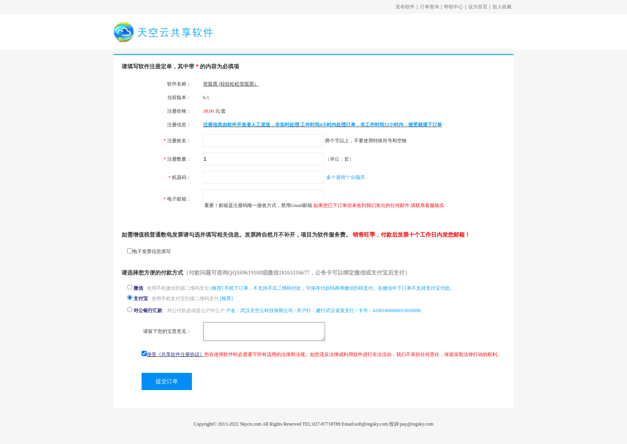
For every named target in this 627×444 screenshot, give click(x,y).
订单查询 (429, 7)
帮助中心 (453, 7)
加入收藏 (501, 7)
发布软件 (405, 7)
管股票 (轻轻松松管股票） (231, 84)
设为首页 (477, 7)
